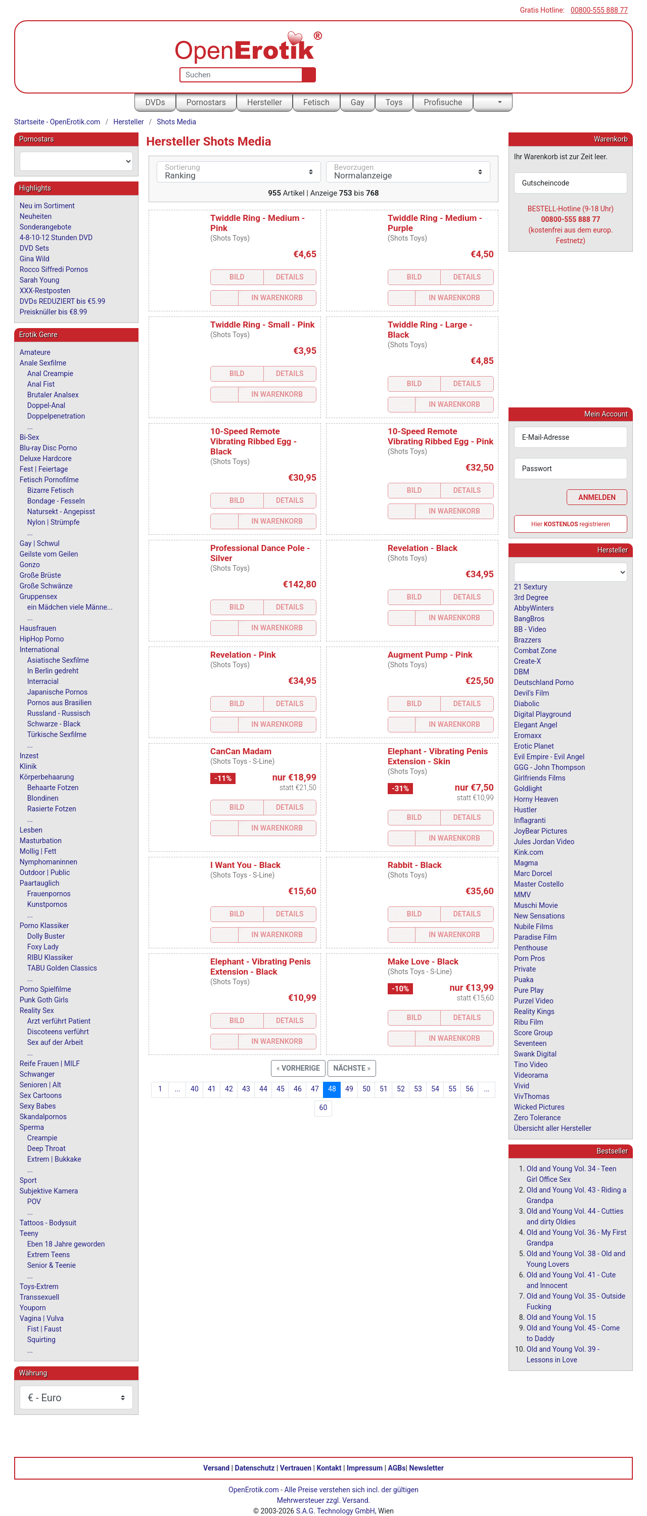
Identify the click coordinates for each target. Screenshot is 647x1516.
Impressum (365, 1467)
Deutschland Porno (544, 682)
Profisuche (443, 102)
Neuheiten (36, 216)
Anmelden (597, 497)
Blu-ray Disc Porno (48, 448)
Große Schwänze (46, 586)
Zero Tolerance (537, 1117)
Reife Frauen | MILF (50, 1064)
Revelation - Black (422, 548)
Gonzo (30, 565)
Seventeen (530, 1043)
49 (349, 1089)
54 (435, 1089)
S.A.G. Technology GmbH (335, 1510)
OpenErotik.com (253, 1489)
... (177, 1089)
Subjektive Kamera (49, 1191)
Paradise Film (535, 937)
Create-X (527, 661)
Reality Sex (37, 1010)
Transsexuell (39, 1297)
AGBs (397, 1467)
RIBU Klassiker (50, 957)
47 (315, 1089)
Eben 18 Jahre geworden (66, 1244)
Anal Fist (41, 384)
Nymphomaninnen (48, 862)
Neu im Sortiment (47, 206)
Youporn (33, 1308)
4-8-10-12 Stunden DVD (56, 238)
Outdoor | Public (45, 872)
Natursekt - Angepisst (61, 512)
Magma (526, 862)
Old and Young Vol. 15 (561, 1317)
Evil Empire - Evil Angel (549, 756)
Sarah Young (39, 280)
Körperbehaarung (47, 777)
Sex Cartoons (41, 1095)
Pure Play (528, 990)
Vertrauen (295, 1467)
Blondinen (43, 798)
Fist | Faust (44, 1329)
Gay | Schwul (40, 543)
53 (418, 1089)
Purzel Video (533, 1000)
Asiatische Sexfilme (58, 660)
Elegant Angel (536, 724)
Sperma (32, 1127)
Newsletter (426, 1467)
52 (401, 1089)
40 (195, 1089)
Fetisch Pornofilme (49, 480)
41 (212, 1089)
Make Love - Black (423, 961)
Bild (237, 277)
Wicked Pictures (539, 1106)
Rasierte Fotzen (51, 809)
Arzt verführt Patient (58, 1021)
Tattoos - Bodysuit (48, 1223)
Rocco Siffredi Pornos (54, 269)
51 (384, 1089)
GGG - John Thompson (549, 767)
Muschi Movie (536, 905)
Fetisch (316, 102)
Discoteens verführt (58, 1032)
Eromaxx (527, 735)
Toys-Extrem (39, 1286)
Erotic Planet (534, 746)
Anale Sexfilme (43, 363)
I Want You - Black (245, 865)
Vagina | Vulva (42, 1318)
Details (290, 277)
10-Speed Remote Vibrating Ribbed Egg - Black (253, 441)
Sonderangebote (45, 227)
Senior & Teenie (51, 1265)
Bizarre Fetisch (50, 490)
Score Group (533, 1032)
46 (298, 1089)
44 (263, 1089)
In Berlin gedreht (52, 671)
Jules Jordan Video (544, 841)
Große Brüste (40, 575)
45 (280, 1089)
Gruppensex (38, 596)
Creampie (42, 1138)
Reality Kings (534, 1011)
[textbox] (76, 161)
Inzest (29, 756)
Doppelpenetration (56, 416)
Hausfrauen (38, 628)
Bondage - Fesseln (56, 501)
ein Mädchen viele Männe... (70, 607)
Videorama (531, 1075)
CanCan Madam (240, 751)
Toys (394, 102)
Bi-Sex (29, 437)
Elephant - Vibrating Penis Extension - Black (260, 966)
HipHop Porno (42, 639)
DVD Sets (34, 248)
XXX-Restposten (45, 291)
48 (332, 1089)
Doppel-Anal (46, 405)
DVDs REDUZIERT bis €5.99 (63, 301)
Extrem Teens (48, 1255)
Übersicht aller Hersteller (552, 1128)
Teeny (29, 1233)
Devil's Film (531, 692)
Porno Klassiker (44, 926)
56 (470, 1089)
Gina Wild (35, 259)
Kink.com (528, 852)
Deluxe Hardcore (46, 458)
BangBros (529, 618)
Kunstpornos (47, 904)
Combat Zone (535, 650)
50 (366, 1089)
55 (452, 1089)
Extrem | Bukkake (54, 1159)
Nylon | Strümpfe (53, 522)
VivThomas (531, 1096)
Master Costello (539, 884)
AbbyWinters (534, 608)
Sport (28, 1180)
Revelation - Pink (243, 655)
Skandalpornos (43, 1117)
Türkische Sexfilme (56, 734)
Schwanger (37, 1074)
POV (34, 1202)
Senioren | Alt (40, 1085)
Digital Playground (542, 714)
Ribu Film (528, 1022)
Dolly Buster (46, 936)
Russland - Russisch (58, 713)
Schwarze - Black (53, 724)
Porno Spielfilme (45, 989)
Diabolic (526, 703)
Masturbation (41, 841)
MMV (522, 894)
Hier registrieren (570, 523)
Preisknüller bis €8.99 (53, 312)
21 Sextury (530, 586)
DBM (521, 671)
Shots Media (176, 122)
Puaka (524, 979)
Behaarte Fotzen (53, 788)
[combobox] (76, 161)
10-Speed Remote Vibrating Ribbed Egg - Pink (440, 436)
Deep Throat (46, 1148)
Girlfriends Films (540, 777)
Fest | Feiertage (44, 469)
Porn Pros (529, 958)
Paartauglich (40, 883)
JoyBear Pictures (540, 830)
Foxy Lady (43, 947)
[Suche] (306, 74)
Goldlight (528, 788)
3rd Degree (531, 597)
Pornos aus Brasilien (59, 703)
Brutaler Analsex (53, 395)
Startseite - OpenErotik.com (57, 122)
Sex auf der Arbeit (55, 1042)
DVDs (155, 102)
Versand (216, 1467)
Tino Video (531, 1064)
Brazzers (527, 639)
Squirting (41, 1340)
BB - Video (530, 629)
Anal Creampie (50, 374)
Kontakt (329, 1467)
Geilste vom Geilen (49, 554)
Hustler (525, 809)
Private (525, 968)
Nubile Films (533, 926)
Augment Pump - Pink (430, 655)
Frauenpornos (49, 894)
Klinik (28, 766)
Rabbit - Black (415, 865)
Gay (357, 102)
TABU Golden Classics (62, 968)
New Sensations (539, 915)
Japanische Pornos (57, 692)
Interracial (43, 681)
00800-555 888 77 (599, 10)
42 (229, 1089)
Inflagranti (530, 820)
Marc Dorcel (533, 873)
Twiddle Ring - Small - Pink (262, 324)
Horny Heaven (536, 799)
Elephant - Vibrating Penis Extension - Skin (438, 756)
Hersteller (264, 102)
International (39, 650)
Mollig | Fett (38, 851)
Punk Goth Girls (44, 1000)
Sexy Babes (38, 1106)
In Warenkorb (277, 298)
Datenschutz (255, 1467)
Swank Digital (535, 1053)
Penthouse (531, 947)
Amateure (35, 352)
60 (323, 1108)
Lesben (31, 830)
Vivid (521, 1085)
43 (246, 1089)
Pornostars (206, 102)
